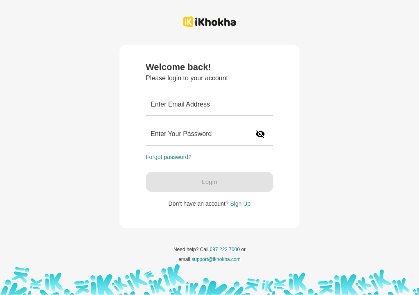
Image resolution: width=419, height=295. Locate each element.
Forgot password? (168, 157)
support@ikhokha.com (216, 259)
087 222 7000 (225, 249)
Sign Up (240, 203)
